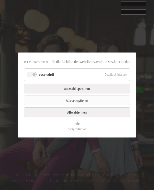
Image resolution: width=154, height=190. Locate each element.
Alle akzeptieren (76, 100)
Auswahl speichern (77, 88)
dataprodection (77, 127)
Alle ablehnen (77, 111)
